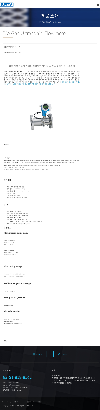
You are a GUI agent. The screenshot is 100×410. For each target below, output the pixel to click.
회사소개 (5, 401)
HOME (41, 22)
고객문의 (62, 354)
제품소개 (16, 401)
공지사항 (37, 354)
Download (6, 144)
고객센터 (28, 401)
